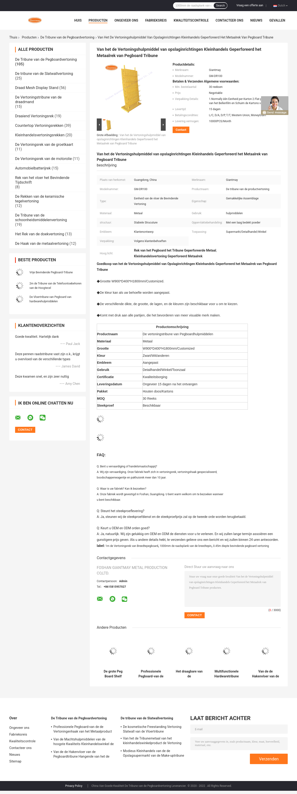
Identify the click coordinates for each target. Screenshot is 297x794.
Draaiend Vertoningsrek (34, 116)
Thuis (13, 37)
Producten (98, 20)
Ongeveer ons (126, 20)
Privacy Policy (73, 786)
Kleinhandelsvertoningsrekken (40, 135)
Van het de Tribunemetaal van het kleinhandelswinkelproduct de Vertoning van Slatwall (152, 741)
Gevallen (277, 20)
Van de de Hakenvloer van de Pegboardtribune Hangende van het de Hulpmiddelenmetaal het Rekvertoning (265, 674)
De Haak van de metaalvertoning (41, 243)
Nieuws (256, 20)
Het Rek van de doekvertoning (39, 234)
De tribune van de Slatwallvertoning (44, 73)
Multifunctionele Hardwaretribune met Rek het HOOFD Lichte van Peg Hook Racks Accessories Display (226, 674)
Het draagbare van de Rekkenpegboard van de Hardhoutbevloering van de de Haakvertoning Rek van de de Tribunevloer (189, 674)
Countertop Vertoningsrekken (39, 125)
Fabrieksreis (156, 20)
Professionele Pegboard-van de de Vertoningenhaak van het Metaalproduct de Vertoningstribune (151, 674)
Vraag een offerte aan (249, 5)
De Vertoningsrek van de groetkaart (44, 144)
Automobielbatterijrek (33, 168)
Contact (181, 129)
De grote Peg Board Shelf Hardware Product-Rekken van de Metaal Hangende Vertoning (113, 674)
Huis (78, 20)
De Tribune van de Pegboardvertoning (67, 37)
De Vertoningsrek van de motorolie (43, 158)
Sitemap (15, 761)
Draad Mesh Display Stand (36, 88)
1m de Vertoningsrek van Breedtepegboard (131, 546)
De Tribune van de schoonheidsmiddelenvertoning (41, 217)
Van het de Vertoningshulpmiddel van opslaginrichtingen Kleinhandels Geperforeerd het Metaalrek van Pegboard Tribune (131, 139)
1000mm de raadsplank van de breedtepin (186, 546)
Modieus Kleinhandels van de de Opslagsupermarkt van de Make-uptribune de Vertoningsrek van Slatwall (153, 754)
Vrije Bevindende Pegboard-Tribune (51, 272)
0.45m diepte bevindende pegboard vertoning (241, 546)
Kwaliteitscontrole (191, 20)
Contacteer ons (229, 20)
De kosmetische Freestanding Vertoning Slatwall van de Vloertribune (152, 729)
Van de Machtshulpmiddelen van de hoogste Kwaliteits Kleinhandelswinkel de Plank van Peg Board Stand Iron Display (83, 742)
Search (220, 5)
